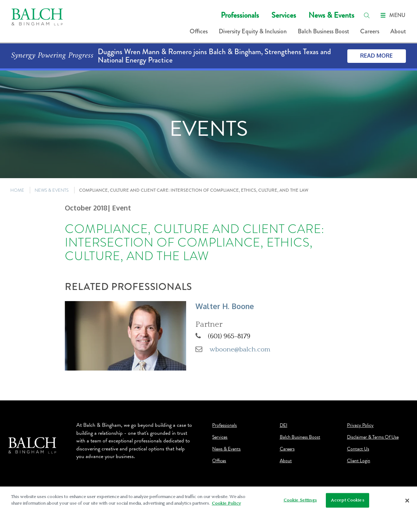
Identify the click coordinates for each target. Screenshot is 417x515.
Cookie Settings (300, 500)
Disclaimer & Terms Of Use (373, 437)
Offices (199, 31)
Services (283, 15)
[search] (367, 15)
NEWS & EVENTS (52, 190)
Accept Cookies (347, 500)
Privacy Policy (360, 425)
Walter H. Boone (225, 306)
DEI (283, 425)
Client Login (358, 460)
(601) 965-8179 (229, 336)
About (398, 31)
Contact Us (358, 449)
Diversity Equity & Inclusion (253, 31)
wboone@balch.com (240, 349)
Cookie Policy (226, 503)
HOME (17, 190)
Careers (369, 31)
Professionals (240, 15)
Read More (376, 55)
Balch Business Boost (323, 31)
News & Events (331, 15)
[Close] (407, 501)
